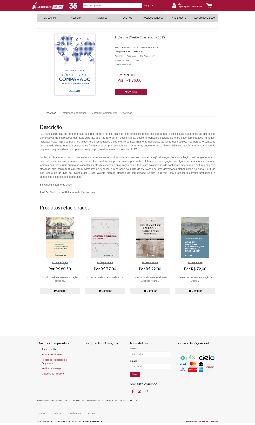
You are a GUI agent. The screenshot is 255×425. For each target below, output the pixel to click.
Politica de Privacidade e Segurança (54, 362)
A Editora (56, 413)
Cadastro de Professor (53, 373)
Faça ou (190, 7)
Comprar (131, 91)
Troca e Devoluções (52, 354)
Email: (133, 361)
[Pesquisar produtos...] (112, 5)
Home (42, 413)
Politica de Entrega (51, 368)
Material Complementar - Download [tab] (111, 113)
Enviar (135, 374)
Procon (91, 413)
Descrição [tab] (50, 113)
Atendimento (74, 413)
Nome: (133, 348)
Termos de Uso (49, 349)
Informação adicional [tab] (74, 113)
